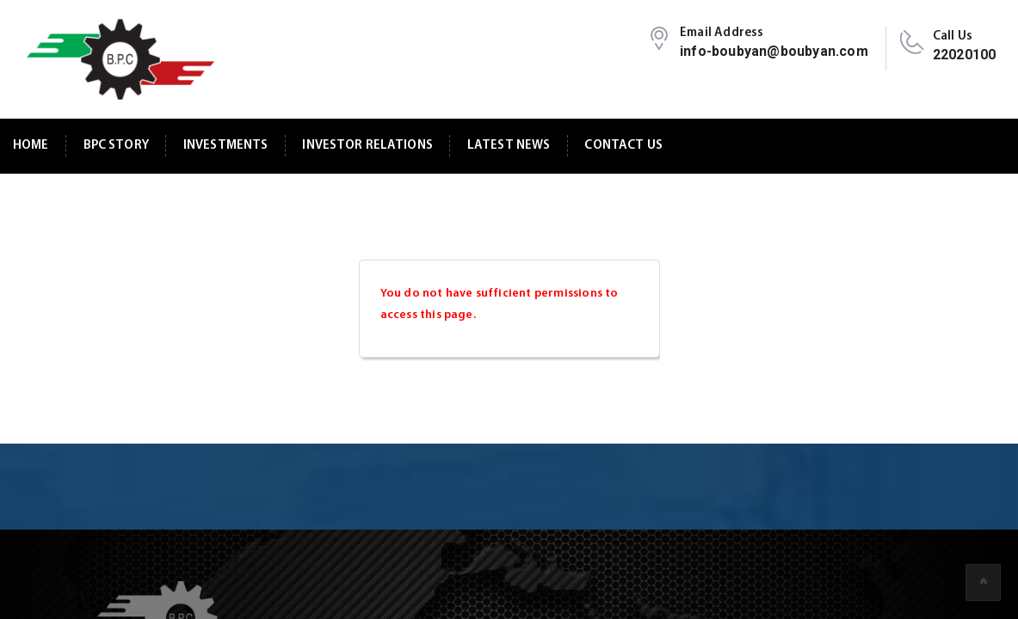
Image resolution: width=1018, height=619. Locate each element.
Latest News (509, 145)
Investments (225, 145)
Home (31, 145)
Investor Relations (367, 145)
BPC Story (116, 145)
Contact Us (623, 145)
